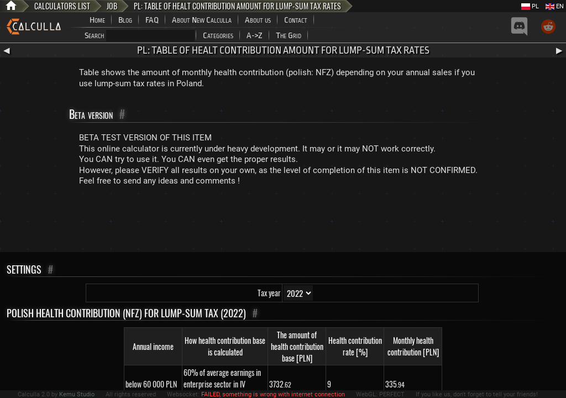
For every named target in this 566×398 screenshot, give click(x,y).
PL (530, 6)
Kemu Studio (77, 394)
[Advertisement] (283, 222)
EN (555, 6)
